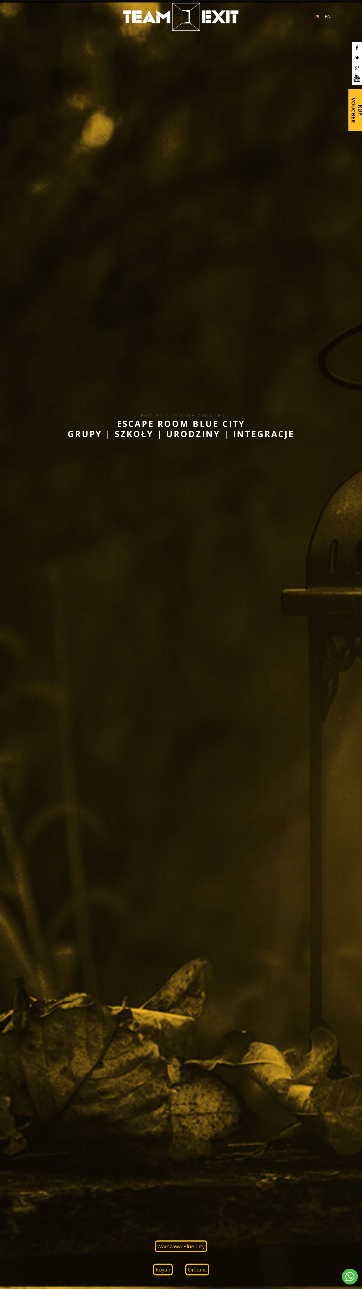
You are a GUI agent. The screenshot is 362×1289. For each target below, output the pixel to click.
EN (328, 17)
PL (318, 17)
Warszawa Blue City (181, 160)
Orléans (197, 183)
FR (31, 928)
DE (25, 928)
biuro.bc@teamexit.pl (253, 1197)
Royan (163, 183)
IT (37, 928)
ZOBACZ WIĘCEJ (309, 555)
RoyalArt (349, 1247)
